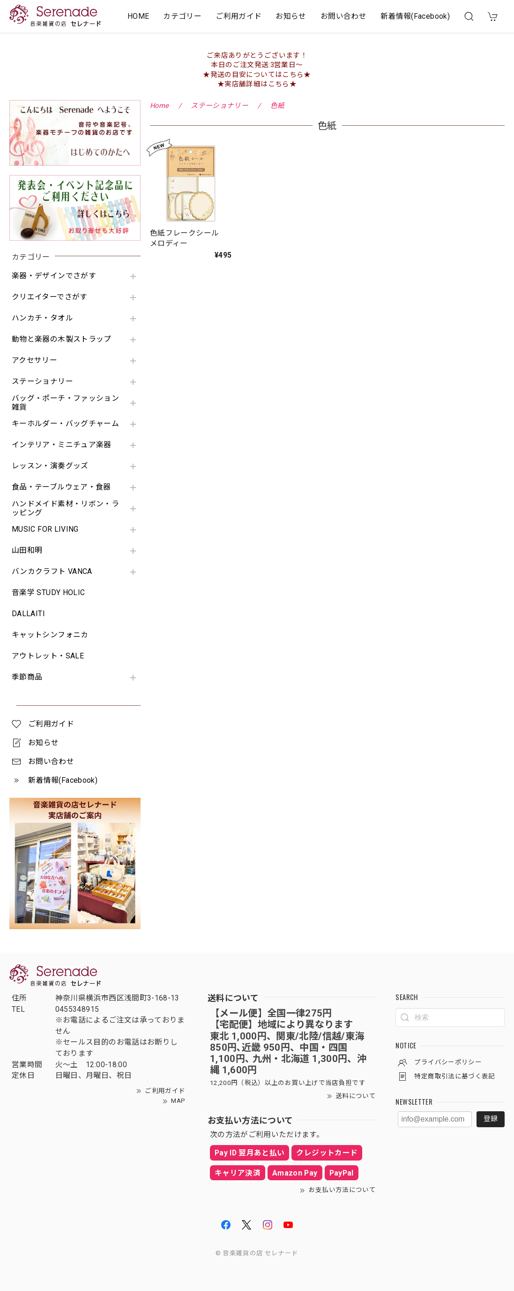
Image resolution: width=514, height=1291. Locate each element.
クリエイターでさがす (50, 297)
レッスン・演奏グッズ (50, 466)
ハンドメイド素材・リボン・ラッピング (65, 508)
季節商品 (27, 677)
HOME (138, 16)
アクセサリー (34, 360)
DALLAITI (28, 614)
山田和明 (27, 550)
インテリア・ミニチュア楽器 (62, 445)
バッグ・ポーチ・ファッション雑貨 (65, 403)
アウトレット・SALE (48, 656)
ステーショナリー (42, 381)
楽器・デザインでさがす (54, 276)
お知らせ (291, 16)
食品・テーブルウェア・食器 (61, 487)
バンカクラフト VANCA (52, 571)
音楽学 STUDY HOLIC (48, 592)
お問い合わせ (343, 16)
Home (159, 105)
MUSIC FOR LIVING (45, 529)
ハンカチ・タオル (42, 318)
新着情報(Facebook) (415, 16)
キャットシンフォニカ (50, 635)
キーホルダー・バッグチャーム (65, 424)
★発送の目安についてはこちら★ (257, 74)
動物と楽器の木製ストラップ (62, 339)
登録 (491, 1119)
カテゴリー (182, 16)
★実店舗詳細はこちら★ (257, 84)
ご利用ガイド (238, 16)
